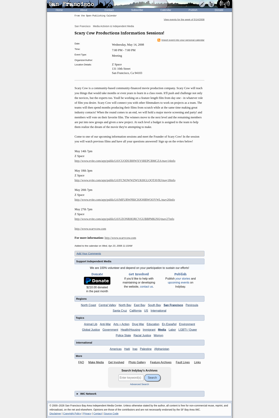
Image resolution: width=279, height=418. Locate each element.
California (136, 310)
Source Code (111, 413)
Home (59, 9)
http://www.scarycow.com (90, 228)
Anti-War (105, 324)
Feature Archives (161, 362)
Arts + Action (121, 324)
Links (197, 362)
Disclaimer (55, 413)
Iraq (134, 348)
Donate (219, 9)
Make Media (96, 362)
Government (110, 329)
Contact (109, 9)
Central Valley (107, 305)
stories (182, 278)
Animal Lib (90, 324)
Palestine (146, 348)
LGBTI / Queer (187, 329)
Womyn (158, 335)
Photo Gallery (137, 362)
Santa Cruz (120, 310)
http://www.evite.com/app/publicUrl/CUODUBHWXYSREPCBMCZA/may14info (125, 160)
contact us (146, 286)
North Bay (125, 305)
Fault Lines (183, 362)
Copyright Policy (72, 413)
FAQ (81, 362)
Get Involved (116, 362)
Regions (81, 298)
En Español (169, 324)
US (146, 310)
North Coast (88, 305)
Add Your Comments (89, 253)
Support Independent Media (93, 261)
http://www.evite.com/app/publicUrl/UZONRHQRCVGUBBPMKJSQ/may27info (124, 219)
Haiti (127, 348)
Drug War (138, 324)
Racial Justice (142, 335)
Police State (123, 335)
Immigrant (149, 329)
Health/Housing (130, 329)
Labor (172, 329)
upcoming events (178, 282)
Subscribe (137, 9)
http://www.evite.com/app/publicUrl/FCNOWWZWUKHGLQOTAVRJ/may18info (125, 180)
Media (162, 329)
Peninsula (192, 305)
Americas (116, 348)
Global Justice (91, 329)
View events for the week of (184, 19)
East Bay (139, 305)
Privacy (87, 413)
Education (153, 324)
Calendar (165, 9)
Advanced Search (139, 384)
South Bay (154, 305)
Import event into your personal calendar (180, 40)
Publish (193, 9)
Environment (187, 324)
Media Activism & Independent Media (113, 26)
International (158, 310)
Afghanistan (161, 348)
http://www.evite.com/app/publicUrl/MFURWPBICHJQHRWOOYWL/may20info (125, 199)
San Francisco (82, 26)
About (83, 9)
